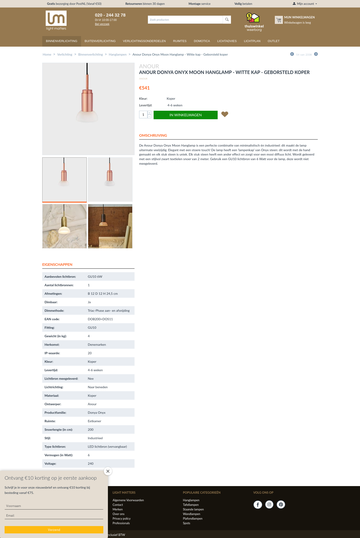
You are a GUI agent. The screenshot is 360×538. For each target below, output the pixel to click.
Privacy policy (121, 518)
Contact (117, 505)
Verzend (54, 530)
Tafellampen (191, 505)
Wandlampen (191, 514)
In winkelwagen (185, 115)
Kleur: (143, 98)
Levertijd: (145, 105)
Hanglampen (118, 54)
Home (47, 54)
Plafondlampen (192, 518)
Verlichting (64, 54)
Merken (117, 509)
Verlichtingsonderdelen (144, 41)
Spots (186, 523)
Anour (143, 78)
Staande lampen (193, 509)
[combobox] (185, 20)
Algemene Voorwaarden (128, 500)
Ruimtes (180, 41)
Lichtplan (252, 41)
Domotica (202, 41)
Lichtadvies (227, 41)
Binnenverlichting (61, 41)
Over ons (118, 514)
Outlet (273, 41)
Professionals (121, 523)
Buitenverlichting (100, 41)
